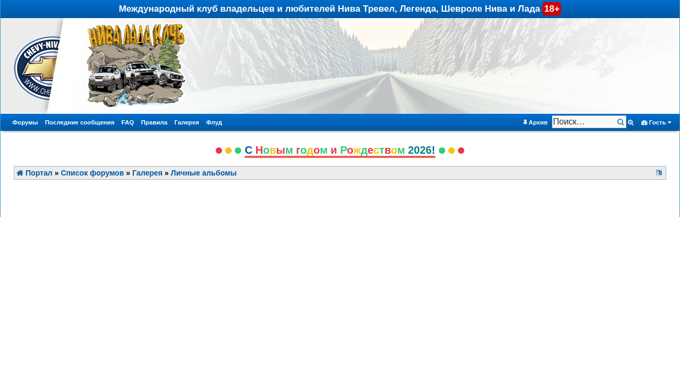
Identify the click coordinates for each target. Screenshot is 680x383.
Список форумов (92, 173)
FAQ (128, 122)
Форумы (25, 122)
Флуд (214, 122)
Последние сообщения (80, 122)
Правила (154, 122)
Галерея (186, 122)
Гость (656, 122)
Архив (535, 122)
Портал (34, 173)
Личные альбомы (204, 173)
